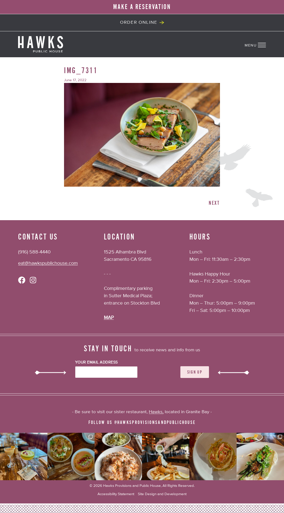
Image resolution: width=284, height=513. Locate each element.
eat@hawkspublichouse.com (48, 263)
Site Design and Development (162, 494)
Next (214, 203)
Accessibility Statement (116, 494)
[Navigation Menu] (264, 44)
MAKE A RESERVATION (142, 7)
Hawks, (156, 412)
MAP (109, 317)
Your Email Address (96, 363)
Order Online (138, 22)
